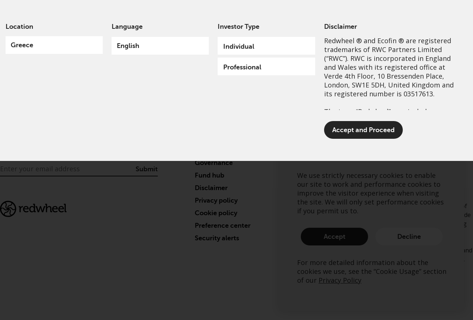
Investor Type (238, 26)
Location (19, 26)
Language (127, 26)
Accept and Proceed (363, 130)
